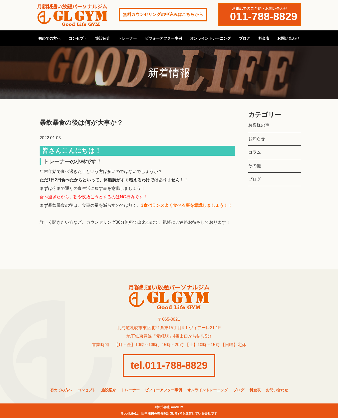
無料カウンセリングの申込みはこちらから (163, 14)
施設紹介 (102, 38)
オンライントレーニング (210, 38)
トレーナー (127, 38)
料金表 (263, 38)
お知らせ (256, 138)
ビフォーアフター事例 (163, 38)
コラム (254, 152)
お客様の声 (258, 125)
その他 (254, 165)
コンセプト (78, 38)
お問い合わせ (288, 38)
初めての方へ (49, 38)
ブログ (244, 38)
